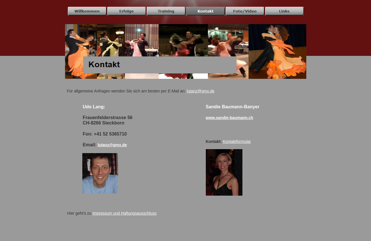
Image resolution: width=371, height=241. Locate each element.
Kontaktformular (237, 141)
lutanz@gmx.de (200, 91)
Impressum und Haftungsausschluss (125, 213)
